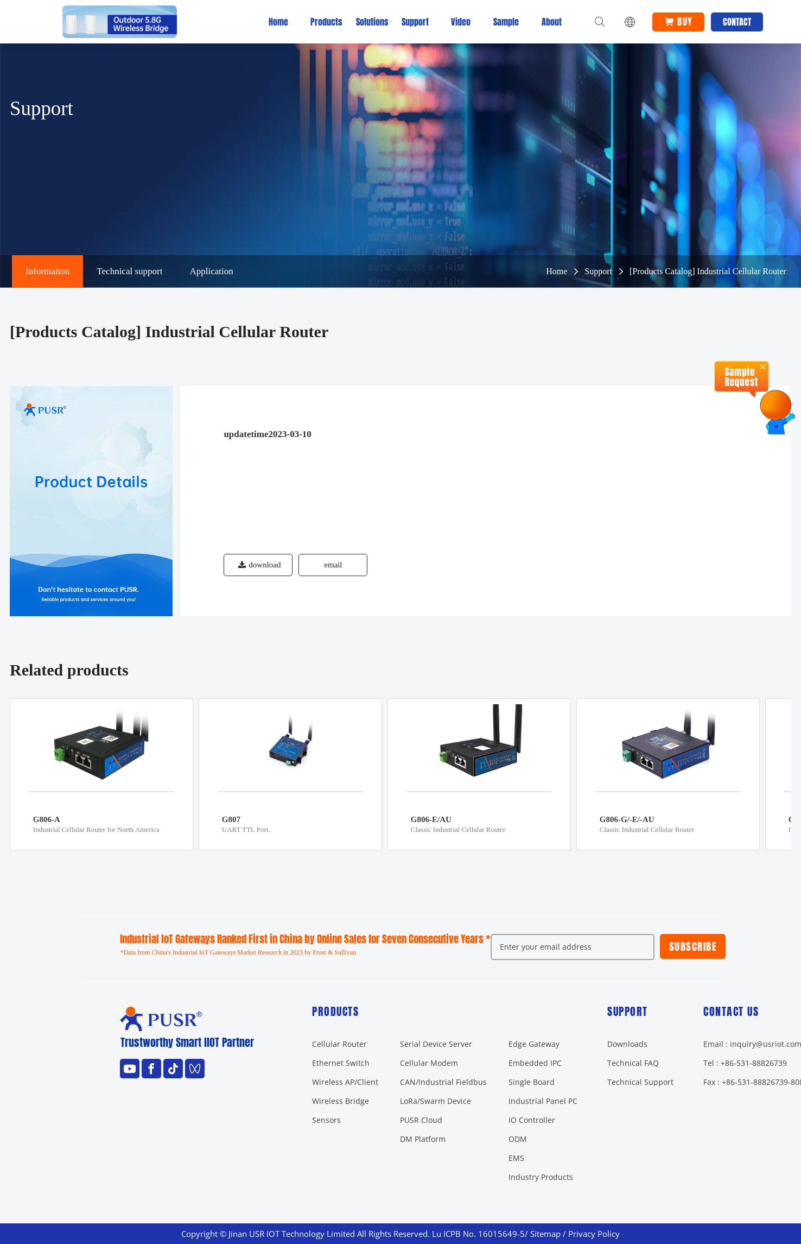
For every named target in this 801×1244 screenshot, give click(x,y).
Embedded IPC (535, 1063)
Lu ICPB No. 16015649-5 (478, 1234)
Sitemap (545, 1234)
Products (324, 21)
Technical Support (640, 1082)
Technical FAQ (633, 1063)
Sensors (326, 1120)
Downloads (627, 1044)
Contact (740, 21)
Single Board (531, 1082)
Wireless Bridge (340, 1101)
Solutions (369, 21)
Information (47, 271)
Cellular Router (339, 1044)
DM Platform (423, 1139)
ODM (517, 1139)
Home (278, 21)
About (552, 21)
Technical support (129, 271)
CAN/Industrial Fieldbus (443, 1082)
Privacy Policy (594, 1234)
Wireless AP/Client (345, 1082)
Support (415, 21)
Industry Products (540, 1177)
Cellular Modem (429, 1063)
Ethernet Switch (341, 1063)
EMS (516, 1158)
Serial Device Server (436, 1044)
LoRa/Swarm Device (435, 1101)
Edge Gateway (534, 1044)
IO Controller (531, 1120)
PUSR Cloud (421, 1120)
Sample (506, 21)
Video (461, 21)
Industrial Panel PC (542, 1101)
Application (211, 271)
